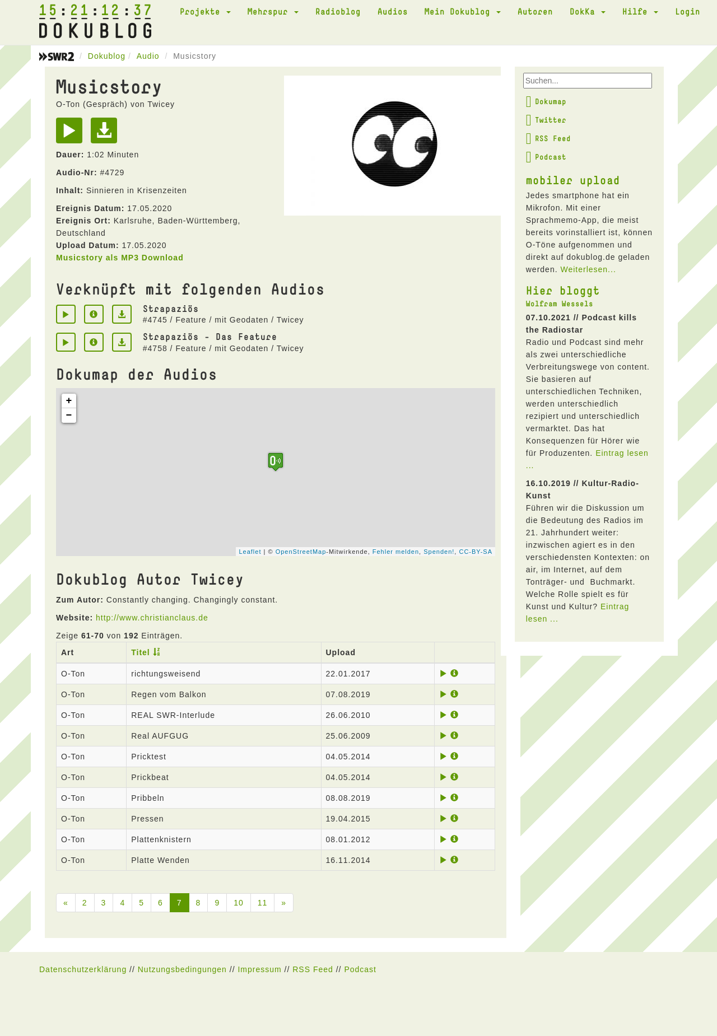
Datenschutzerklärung (83, 969)
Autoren (535, 11)
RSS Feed (548, 138)
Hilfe (640, 11)
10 (239, 902)
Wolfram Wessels (559, 303)
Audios (393, 11)
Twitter (546, 119)
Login (687, 11)
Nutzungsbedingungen (182, 969)
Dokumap (546, 101)
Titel (140, 652)
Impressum (259, 969)
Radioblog (338, 11)
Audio (148, 56)
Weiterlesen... (588, 269)
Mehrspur (273, 11)
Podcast (546, 156)
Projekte (205, 11)
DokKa (588, 11)
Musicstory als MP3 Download (120, 257)
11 (263, 902)
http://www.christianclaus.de (152, 617)
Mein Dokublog (463, 11)
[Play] (72, 134)
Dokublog (106, 56)
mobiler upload (573, 179)
